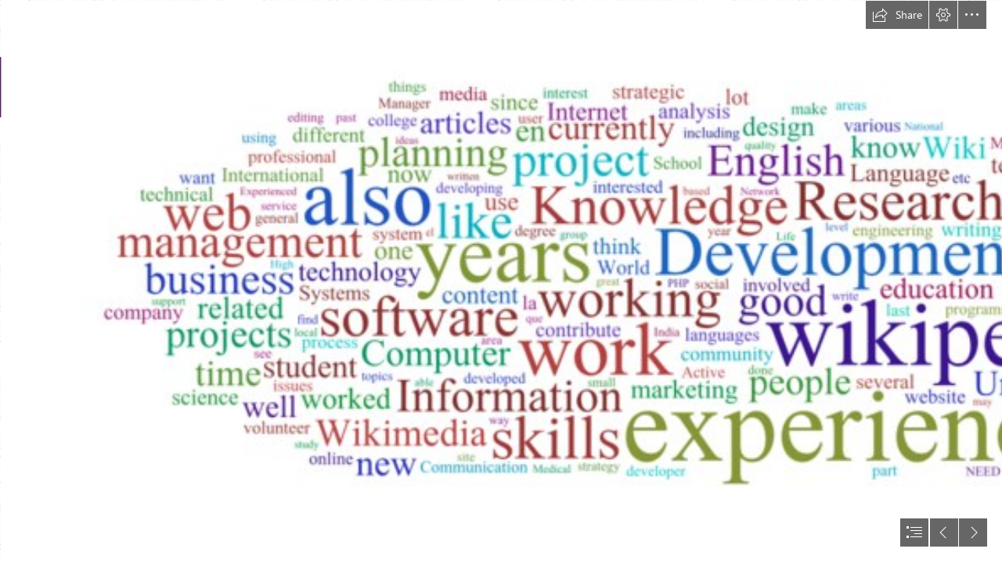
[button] (897, 15)
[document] (501, 281)
